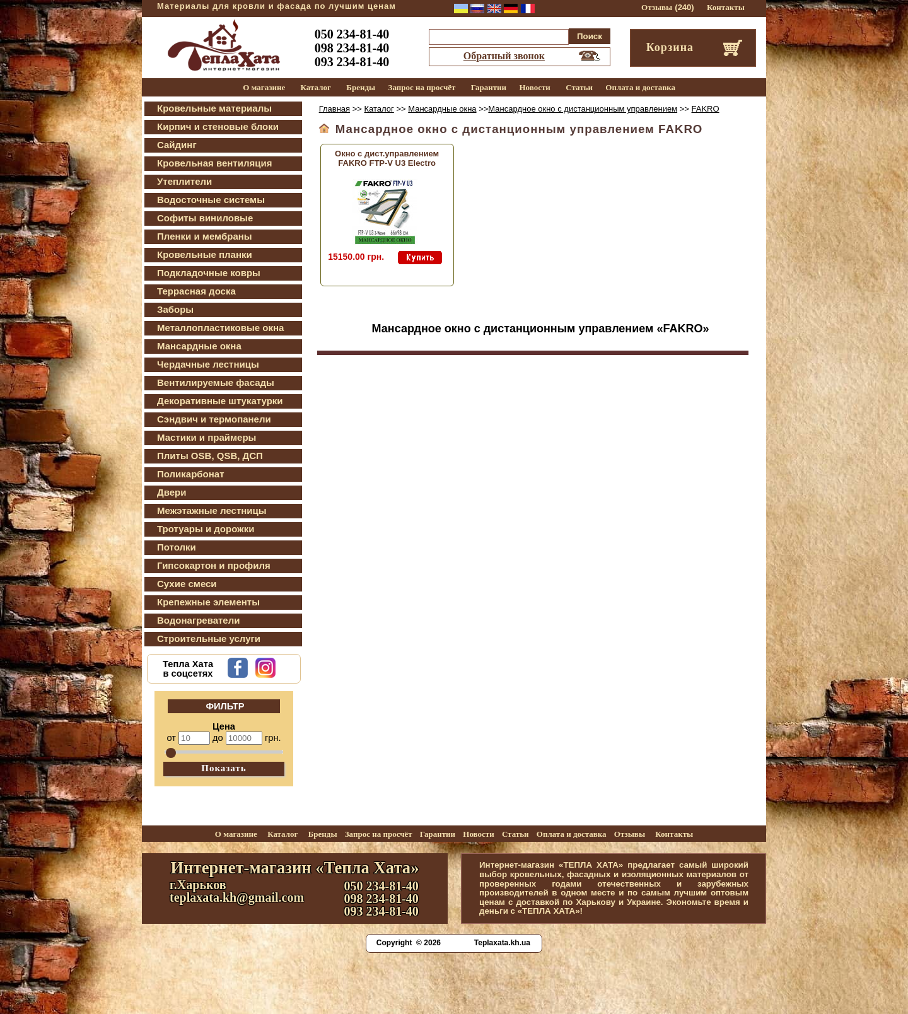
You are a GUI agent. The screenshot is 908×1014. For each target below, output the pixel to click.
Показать (224, 768)
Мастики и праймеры (206, 437)
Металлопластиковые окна (220, 327)
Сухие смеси (187, 583)
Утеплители (184, 181)
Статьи (579, 87)
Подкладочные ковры (208, 272)
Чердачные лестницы (208, 364)
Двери (171, 492)
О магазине (264, 87)
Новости (534, 87)
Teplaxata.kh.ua (502, 942)
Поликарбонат (190, 474)
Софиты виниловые (205, 218)
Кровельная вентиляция (214, 163)
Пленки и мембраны (204, 236)
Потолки (176, 547)
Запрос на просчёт (422, 87)
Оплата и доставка (640, 87)
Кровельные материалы (214, 108)
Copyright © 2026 (408, 942)
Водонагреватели (198, 620)
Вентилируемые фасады (215, 382)
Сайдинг (177, 144)
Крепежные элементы (208, 602)
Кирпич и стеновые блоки (218, 126)
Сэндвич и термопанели (214, 419)
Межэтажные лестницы (212, 510)
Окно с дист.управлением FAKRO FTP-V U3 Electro (387, 158)
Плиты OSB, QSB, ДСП (210, 455)
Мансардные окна (199, 346)
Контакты (726, 7)
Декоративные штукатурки (220, 400)
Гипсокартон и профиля (214, 565)
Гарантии (488, 87)
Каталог (316, 87)
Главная (334, 109)
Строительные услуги (208, 638)
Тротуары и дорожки (205, 528)
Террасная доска (196, 291)
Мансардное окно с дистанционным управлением (582, 109)
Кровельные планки (204, 254)
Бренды (360, 87)
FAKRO (705, 109)
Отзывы (656, 7)
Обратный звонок (504, 55)
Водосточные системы (211, 199)
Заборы (175, 309)
